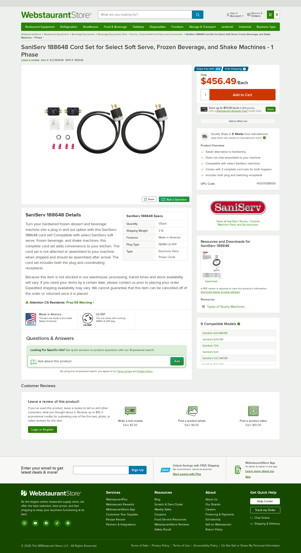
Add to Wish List (238, 121)
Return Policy (214, 529)
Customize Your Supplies (122, 514)
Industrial (245, 26)
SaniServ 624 (210, 352)
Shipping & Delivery (265, 523)
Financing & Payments (219, 514)
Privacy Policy (145, 371)
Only (204, 74)
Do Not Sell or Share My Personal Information (250, 545)
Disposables (158, 26)
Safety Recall (162, 529)
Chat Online (260, 517)
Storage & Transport (202, 26)
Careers (210, 509)
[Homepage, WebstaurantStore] (56, 14)
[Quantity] (205, 94)
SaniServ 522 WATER (215, 358)
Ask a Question (174, 199)
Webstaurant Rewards (120, 504)
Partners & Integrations (121, 524)
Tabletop (138, 26)
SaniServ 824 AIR (213, 339)
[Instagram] (24, 523)
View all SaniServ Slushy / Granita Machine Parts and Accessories (238, 223)
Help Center (265, 501)
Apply (271, 110)
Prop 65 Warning (79, 302)
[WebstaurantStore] (55, 493)
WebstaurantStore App (120, 509)
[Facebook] (46, 523)
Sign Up (138, 470)
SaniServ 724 (210, 345)
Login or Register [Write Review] (42, 429)
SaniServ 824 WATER (215, 333)
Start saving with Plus (187, 474)
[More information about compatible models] (238, 324)
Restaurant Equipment (40, 26)
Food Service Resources (170, 519)
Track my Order (265, 510)
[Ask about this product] (106, 361)
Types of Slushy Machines (238, 306)
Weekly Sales (162, 509)
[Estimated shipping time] (264, 138)
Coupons (160, 514)
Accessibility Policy (206, 545)
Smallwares (90, 26)
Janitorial (227, 26)
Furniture (177, 26)
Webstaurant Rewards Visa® (232, 110)
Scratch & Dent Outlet (168, 504)
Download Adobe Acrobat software (220, 292)
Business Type (266, 26)
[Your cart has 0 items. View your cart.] (273, 14)
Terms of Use (124, 371)
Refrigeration (68, 26)
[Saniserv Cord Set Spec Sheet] (211, 267)
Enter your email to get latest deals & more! (42, 470)
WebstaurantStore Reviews (171, 524)
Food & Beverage (115, 26)
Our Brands (213, 504)
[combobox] (145, 14)
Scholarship (213, 519)
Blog (157, 499)
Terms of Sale (139, 545)
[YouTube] (35, 523)
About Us (211, 499)
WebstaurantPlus (117, 499)
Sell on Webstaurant (218, 524)
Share (149, 199)
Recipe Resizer (116, 519)
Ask (177, 361)
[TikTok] (57, 523)
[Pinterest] (68, 523)
